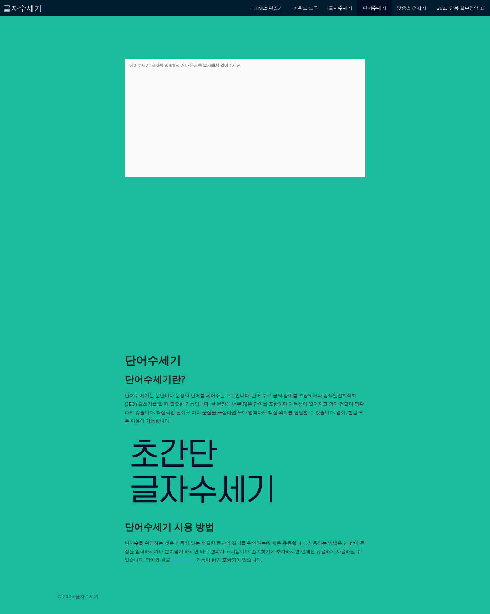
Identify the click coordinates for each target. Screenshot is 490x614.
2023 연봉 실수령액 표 (461, 8)
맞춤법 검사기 (411, 8)
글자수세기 (22, 7)
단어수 (132, 543)
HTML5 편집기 (267, 8)
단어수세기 (374, 8)
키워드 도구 (305, 8)
